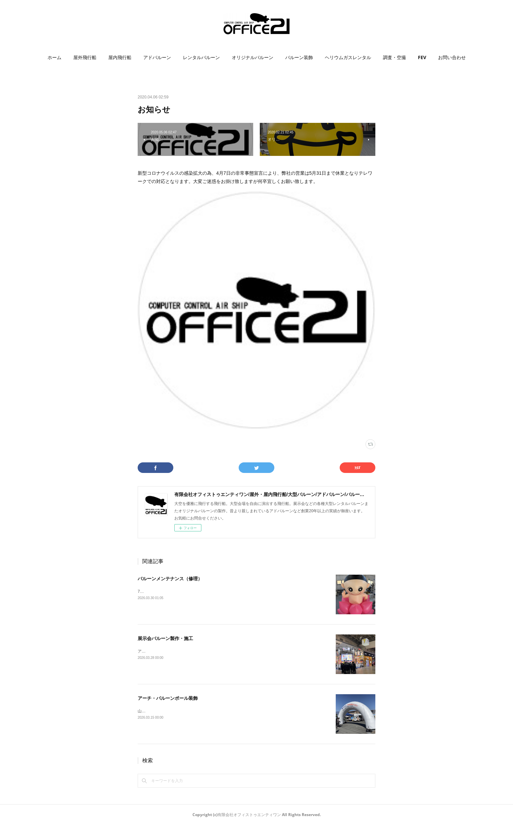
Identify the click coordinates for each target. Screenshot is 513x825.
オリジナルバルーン (252, 57)
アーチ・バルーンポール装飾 (168, 698)
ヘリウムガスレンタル (348, 57)
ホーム (54, 57)
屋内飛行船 (119, 57)
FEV (422, 57)
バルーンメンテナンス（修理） (170, 578)
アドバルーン (157, 57)
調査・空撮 (394, 57)
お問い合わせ (452, 57)
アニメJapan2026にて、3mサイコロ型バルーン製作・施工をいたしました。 (206, 651)
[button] (54, 57)
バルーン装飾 (299, 57)
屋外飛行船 (84, 57)
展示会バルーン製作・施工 (165, 638)
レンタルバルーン (201, 57)
